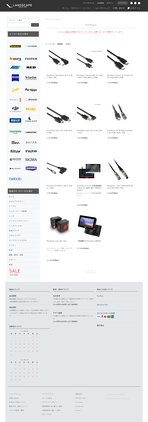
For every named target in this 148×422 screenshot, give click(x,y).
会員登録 (100, 3)
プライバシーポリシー (50, 402)
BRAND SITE (80, 398)
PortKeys (56, 19)
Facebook (79, 402)
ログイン (110, 3)
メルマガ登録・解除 (16, 410)
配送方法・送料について (18, 406)
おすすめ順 (50, 44)
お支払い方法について (17, 402)
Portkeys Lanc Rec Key (57, 241)
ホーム (65, 8)
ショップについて (102, 8)
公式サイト (134, 8)
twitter (78, 410)
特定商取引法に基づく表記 (52, 406)
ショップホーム (15, 394)
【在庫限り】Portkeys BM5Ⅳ (89, 241)
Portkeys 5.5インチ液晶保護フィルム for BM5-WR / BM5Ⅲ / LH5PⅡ (90, 188)
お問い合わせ (119, 8)
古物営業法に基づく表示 (51, 410)
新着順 (68, 44)
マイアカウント (89, 3)
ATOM (49, 414)
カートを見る (47, 398)
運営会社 (79, 394)
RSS (43, 414)
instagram (80, 406)
